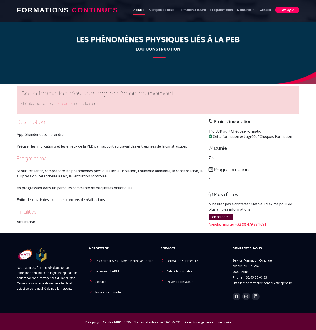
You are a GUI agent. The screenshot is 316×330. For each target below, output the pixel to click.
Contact (265, 10)
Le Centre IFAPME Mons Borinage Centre (124, 261)
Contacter (65, 103)
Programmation (221, 10)
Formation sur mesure (182, 261)
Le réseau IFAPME (108, 271)
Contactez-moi (220, 217)
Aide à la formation (180, 271)
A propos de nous (161, 10)
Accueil (138, 10)
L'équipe (100, 282)
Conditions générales (200, 322)
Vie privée (224, 322)
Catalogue (287, 10)
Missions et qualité (108, 292)
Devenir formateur (179, 282)
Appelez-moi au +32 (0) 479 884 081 (237, 224)
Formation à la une (192, 10)
